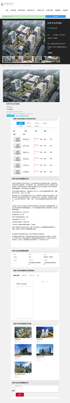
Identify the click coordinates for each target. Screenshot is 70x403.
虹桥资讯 (65, 10)
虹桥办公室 (40, 10)
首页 (7, 10)
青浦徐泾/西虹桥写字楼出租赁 (14, 65)
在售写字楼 (49, 10)
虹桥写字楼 (21, 10)
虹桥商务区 (3, 65)
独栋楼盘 (57, 10)
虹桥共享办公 (31, 10)
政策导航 (13, 10)
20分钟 (50, 52)
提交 (19, 395)
